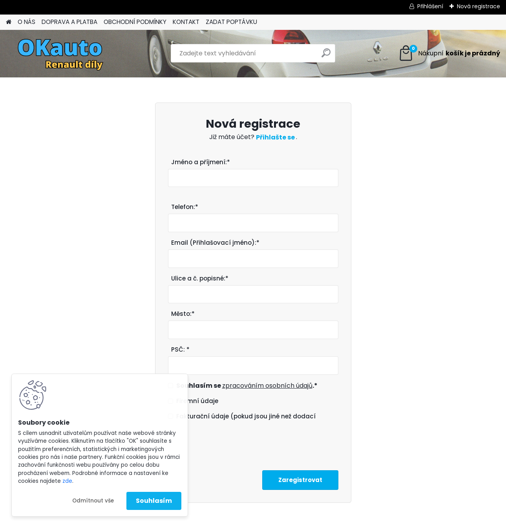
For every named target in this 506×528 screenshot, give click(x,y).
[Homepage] (8, 22)
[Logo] (60, 53)
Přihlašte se (276, 137)
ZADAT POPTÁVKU (231, 22)
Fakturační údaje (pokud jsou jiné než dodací (246, 416)
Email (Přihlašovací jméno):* (215, 242)
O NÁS (26, 22)
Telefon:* (184, 207)
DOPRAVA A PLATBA (69, 22)
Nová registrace (478, 6)
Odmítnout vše (93, 500)
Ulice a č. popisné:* (199, 278)
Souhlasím (154, 500)
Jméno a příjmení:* (200, 162)
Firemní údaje (197, 401)
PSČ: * (180, 349)
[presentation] (227, 443)
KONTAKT (186, 22)
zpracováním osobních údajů (267, 385)
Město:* (183, 314)
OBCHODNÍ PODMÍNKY (135, 22)
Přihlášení (430, 6)
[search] (326, 56)
